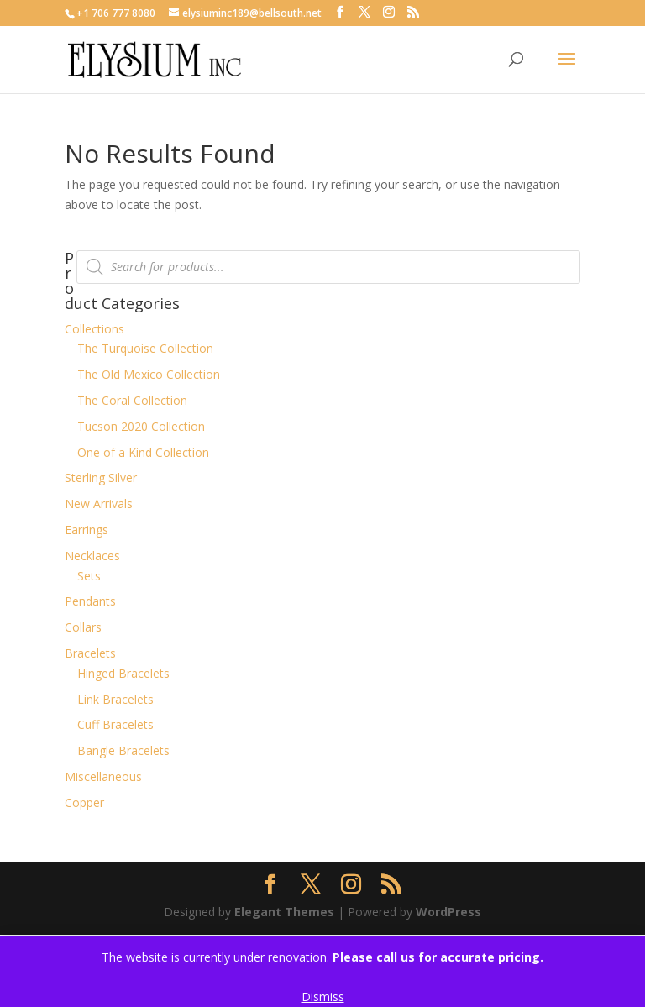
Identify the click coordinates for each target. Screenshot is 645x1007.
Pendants (90, 601)
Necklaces (92, 556)
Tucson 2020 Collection (141, 426)
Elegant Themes (284, 912)
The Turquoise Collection (145, 348)
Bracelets (90, 653)
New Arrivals (99, 503)
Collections (94, 329)
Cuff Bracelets (115, 724)
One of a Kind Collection (143, 452)
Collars (83, 627)
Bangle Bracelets (123, 750)
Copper (84, 802)
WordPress (448, 912)
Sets (89, 576)
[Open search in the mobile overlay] (328, 267)
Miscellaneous (103, 776)
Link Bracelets (115, 699)
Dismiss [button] (323, 996)
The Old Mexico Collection (148, 374)
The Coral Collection (132, 400)
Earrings (86, 530)
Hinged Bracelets (123, 673)
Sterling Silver (101, 477)
